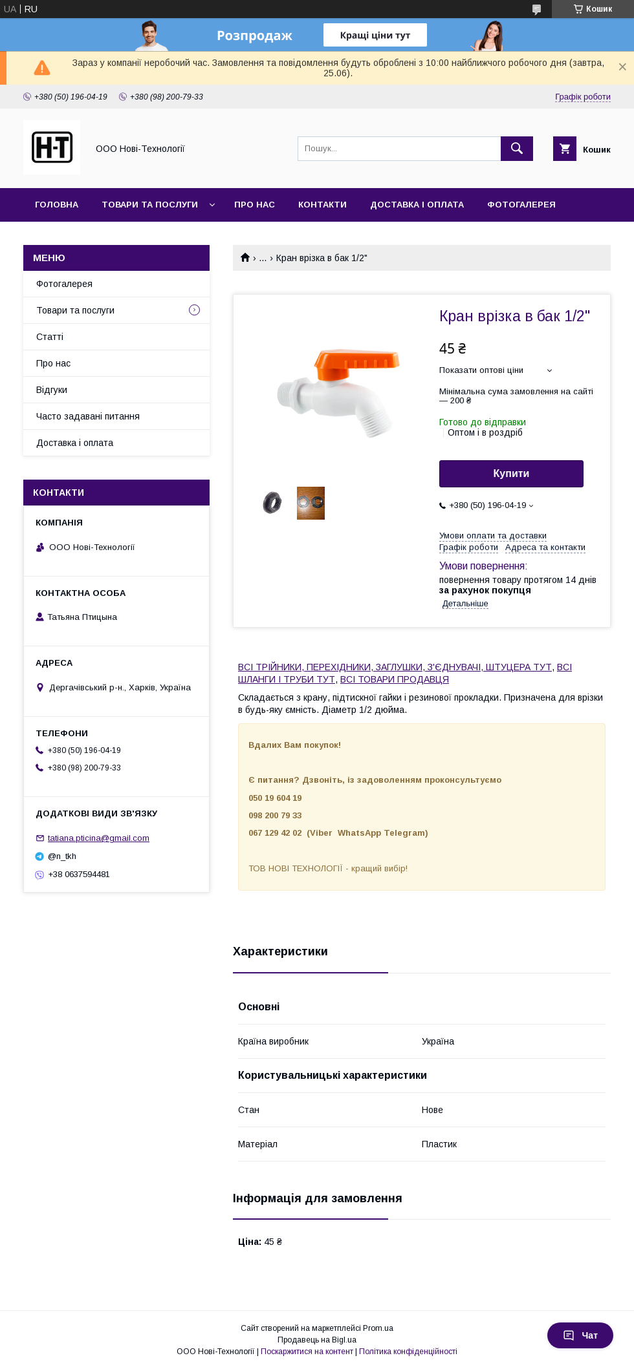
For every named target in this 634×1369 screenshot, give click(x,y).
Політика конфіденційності (408, 1351)
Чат (580, 1335)
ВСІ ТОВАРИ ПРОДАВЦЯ (394, 679)
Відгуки (51, 390)
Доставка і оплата (417, 204)
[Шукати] (517, 148)
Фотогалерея (521, 204)
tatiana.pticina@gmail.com (98, 838)
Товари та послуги (150, 204)
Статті (49, 337)
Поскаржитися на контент (307, 1351)
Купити (512, 473)
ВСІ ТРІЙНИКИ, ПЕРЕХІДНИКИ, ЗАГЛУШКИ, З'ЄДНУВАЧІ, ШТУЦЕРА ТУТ (395, 667)
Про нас (254, 204)
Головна (56, 204)
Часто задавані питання (88, 416)
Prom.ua (378, 1328)
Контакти (322, 204)
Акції (46, 238)
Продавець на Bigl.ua (317, 1339)
